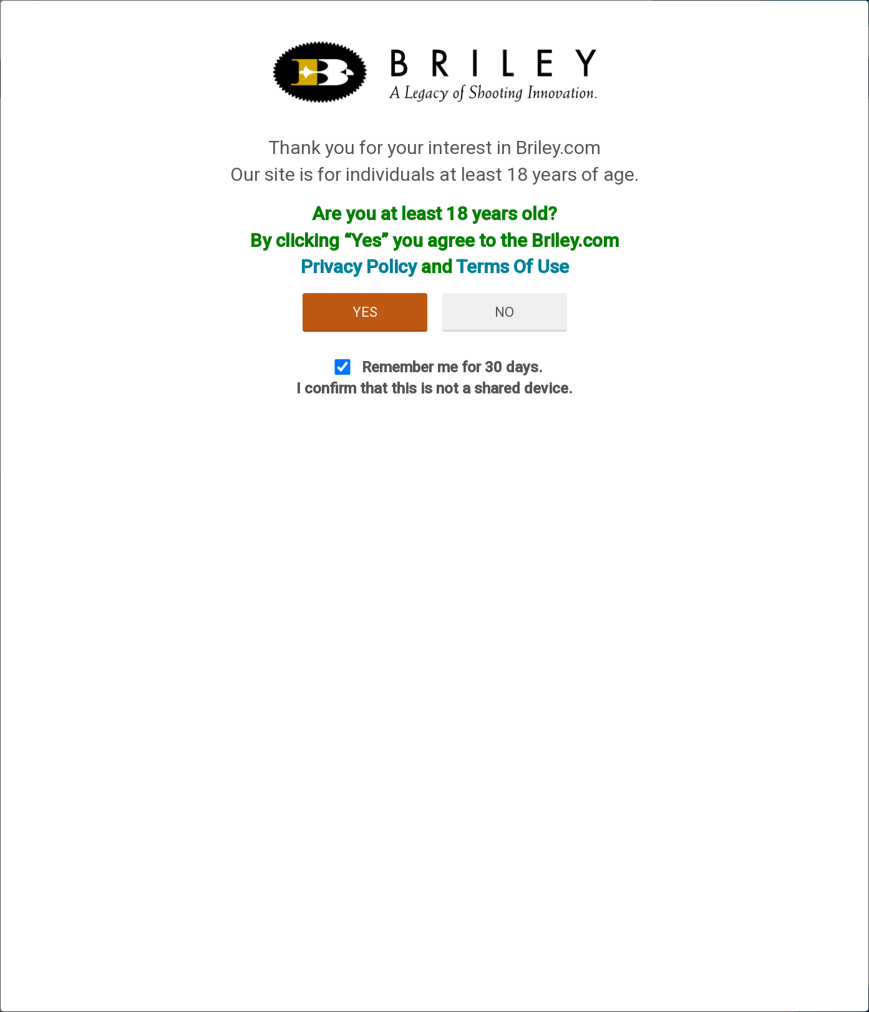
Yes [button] (364, 312)
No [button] (504, 312)
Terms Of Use (512, 266)
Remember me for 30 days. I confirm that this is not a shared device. (434, 378)
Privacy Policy (359, 266)
